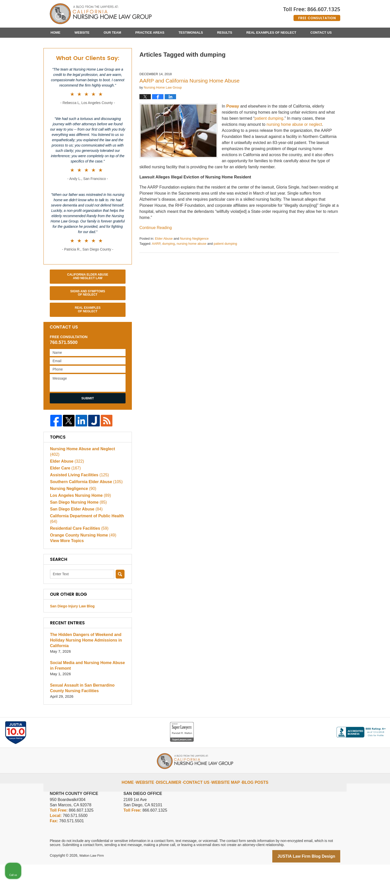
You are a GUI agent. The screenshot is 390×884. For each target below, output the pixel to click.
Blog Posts (250, 798)
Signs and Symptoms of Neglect (87, 318)
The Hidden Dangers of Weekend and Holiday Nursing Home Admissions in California (83, 660)
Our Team (112, 32)
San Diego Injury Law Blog (72, 626)
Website (82, 32)
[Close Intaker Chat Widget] (373, 722)
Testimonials (191, 32)
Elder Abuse (164, 263)
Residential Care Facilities (77, 547)
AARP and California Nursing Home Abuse (189, 106)
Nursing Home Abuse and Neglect (85, 473)
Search (120, 594)
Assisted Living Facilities (77, 494)
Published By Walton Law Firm (311, 12)
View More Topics (66, 561)
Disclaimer (174, 798)
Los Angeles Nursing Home (78, 514)
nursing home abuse (191, 269)
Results (224, 32)
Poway (232, 131)
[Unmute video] (301, 722)
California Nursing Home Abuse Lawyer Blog (101, 14)
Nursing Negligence (194, 263)
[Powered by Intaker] (347, 873)
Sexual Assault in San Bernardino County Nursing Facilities (87, 708)
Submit (87, 423)
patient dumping (225, 269)
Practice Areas (149, 32)
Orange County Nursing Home (81, 554)
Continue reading (155, 253)
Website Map (224, 798)
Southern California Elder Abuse (84, 501)
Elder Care (64, 487)
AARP (156, 269)
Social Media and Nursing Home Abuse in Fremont (87, 686)
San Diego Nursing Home (76, 521)
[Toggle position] (363, 722)
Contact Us (321, 32)
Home (55, 32)
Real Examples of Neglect (271, 32)
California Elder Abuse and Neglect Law (87, 301)
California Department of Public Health (84, 538)
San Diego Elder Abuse (74, 528)
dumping (168, 269)
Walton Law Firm (92, 876)
